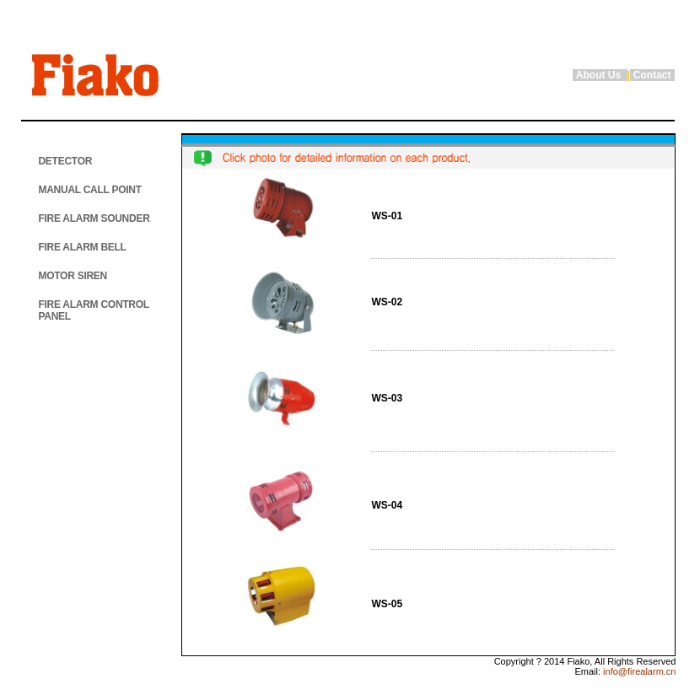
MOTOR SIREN (72, 276)
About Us (600, 75)
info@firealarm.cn (638, 671)
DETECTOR (65, 161)
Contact (652, 75)
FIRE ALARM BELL (82, 247)
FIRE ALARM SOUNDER (93, 218)
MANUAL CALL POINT (89, 190)
